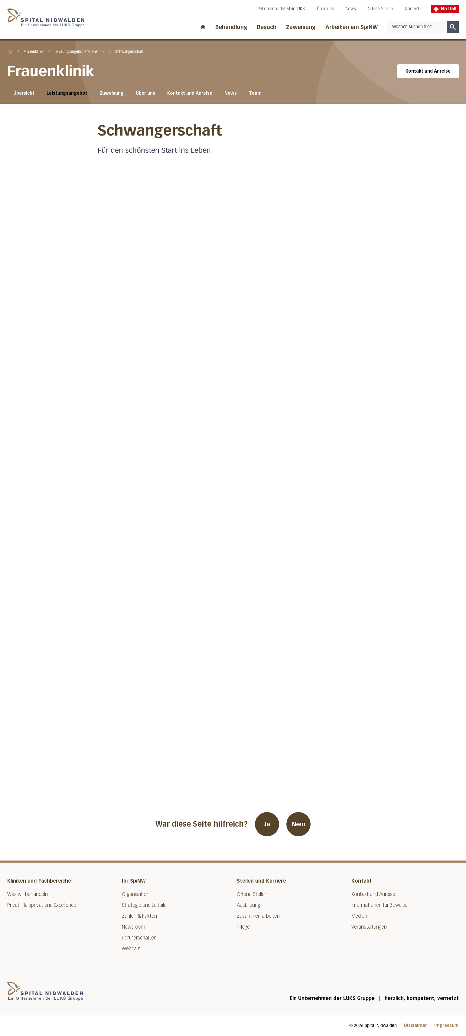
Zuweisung (301, 27)
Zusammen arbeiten (258, 916)
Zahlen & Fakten (139, 916)
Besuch (266, 27)
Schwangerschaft (129, 52)
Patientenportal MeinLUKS (281, 8)
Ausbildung (248, 905)
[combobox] (417, 27)
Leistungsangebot (67, 93)
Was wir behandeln (27, 894)
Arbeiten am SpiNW (351, 27)
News (351, 8)
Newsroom (133, 927)
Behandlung (231, 27)
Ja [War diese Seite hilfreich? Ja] (267, 824)
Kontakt (412, 8)
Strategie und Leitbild (144, 905)
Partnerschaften (139, 938)
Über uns (325, 8)
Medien (359, 916)
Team (255, 93)
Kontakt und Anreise (428, 71)
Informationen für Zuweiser (380, 905)
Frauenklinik (34, 52)
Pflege (243, 927)
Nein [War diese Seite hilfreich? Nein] (298, 824)
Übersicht (23, 93)
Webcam (131, 949)
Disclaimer (415, 1025)
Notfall (445, 8)
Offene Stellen (380, 8)
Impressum (446, 1025)
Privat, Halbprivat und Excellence (41, 905)
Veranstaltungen (369, 927)
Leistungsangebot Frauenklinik (79, 52)
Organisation (135, 894)
